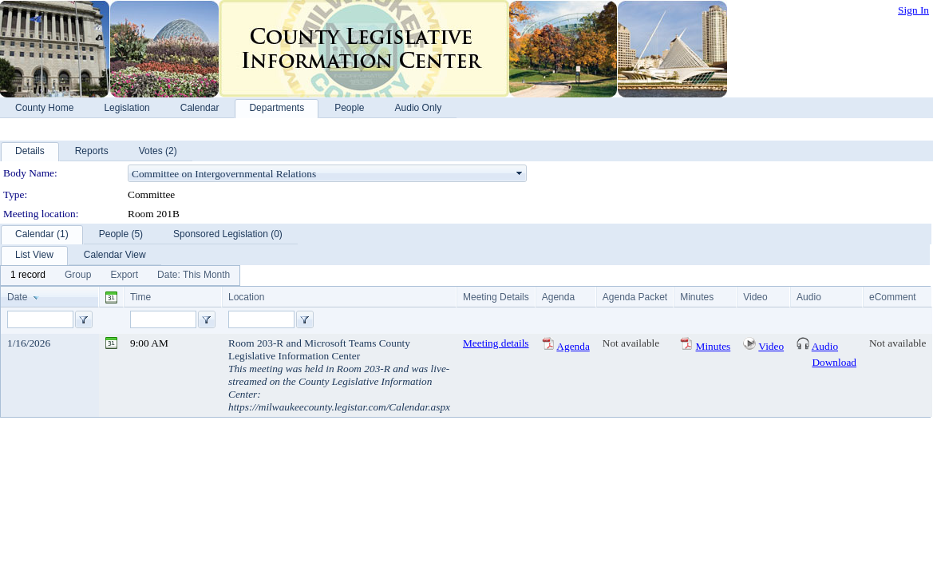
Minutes (713, 346)
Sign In (913, 10)
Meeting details (496, 343)
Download (834, 362)
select (519, 173)
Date (17, 297)
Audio (825, 346)
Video (771, 346)
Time (140, 297)
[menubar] (120, 275)
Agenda (572, 346)
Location (246, 297)
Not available (631, 343)
